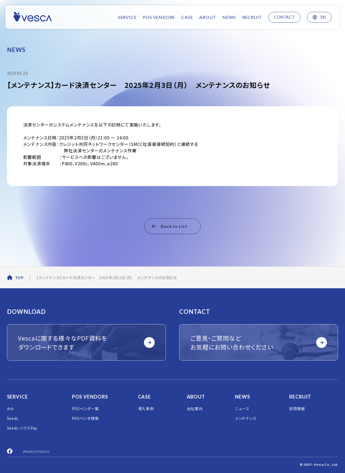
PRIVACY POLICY (36, 452)
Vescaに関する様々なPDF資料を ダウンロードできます (86, 342)
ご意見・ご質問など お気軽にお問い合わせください (258, 342)
